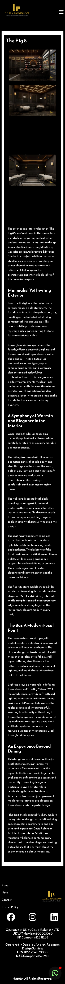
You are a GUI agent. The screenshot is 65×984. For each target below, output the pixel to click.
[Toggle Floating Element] (55, 973)
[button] (61, 12)
